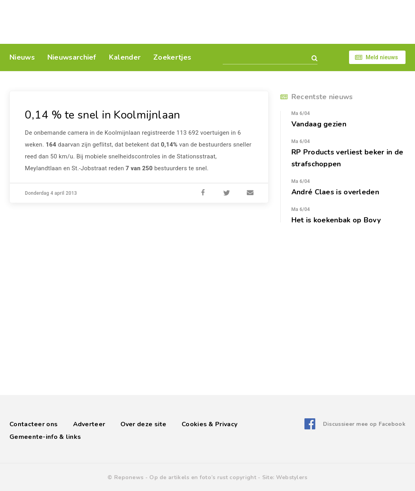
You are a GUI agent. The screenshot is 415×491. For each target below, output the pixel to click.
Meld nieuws (382, 57)
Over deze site (143, 424)
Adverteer (89, 424)
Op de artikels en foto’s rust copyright (202, 477)
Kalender (125, 57)
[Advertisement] (262, 22)
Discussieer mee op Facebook (364, 424)
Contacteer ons (33, 424)
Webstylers (292, 477)
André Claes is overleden (335, 192)
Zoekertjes (172, 57)
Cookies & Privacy (209, 424)
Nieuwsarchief (71, 57)
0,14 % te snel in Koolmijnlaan (102, 114)
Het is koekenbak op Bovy (336, 220)
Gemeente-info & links (45, 437)
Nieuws (22, 57)
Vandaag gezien (318, 124)
